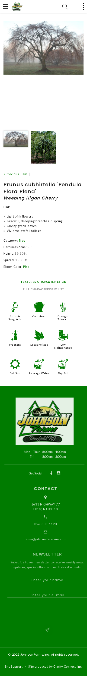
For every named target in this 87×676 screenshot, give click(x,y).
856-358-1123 (48, 524)
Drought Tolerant (63, 318)
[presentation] (46, 611)
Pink (26, 267)
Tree (22, 240)
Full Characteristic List (43, 289)
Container (39, 316)
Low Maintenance (63, 346)
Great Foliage (39, 344)
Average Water (39, 373)
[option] (43, 48)
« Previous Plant (15, 174)
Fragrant (15, 344)
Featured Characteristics (43, 282)
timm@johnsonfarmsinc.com (48, 539)
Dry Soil (63, 373)
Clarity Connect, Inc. (67, 666)
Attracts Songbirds (15, 318)
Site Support (14, 666)
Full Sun (15, 373)
